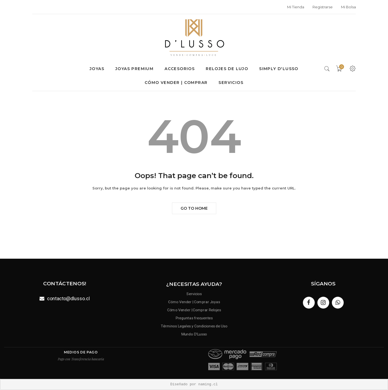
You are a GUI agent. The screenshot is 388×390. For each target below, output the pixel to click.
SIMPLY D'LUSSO (278, 68)
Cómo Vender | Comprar (176, 82)
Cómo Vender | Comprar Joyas (194, 302)
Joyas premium (134, 68)
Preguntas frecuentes (194, 317)
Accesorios (180, 68)
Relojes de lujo (227, 68)
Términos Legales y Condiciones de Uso (194, 325)
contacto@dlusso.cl (68, 298)
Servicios (230, 82)
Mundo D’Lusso (194, 333)
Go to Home (194, 208)
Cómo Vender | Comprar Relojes (194, 310)
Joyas (97, 68)
